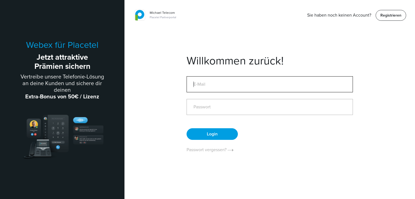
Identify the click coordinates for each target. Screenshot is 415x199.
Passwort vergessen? (210, 150)
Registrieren (390, 15)
